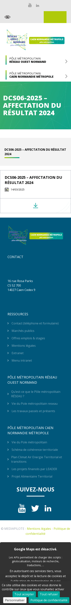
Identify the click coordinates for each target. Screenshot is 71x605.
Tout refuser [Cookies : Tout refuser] (49, 594)
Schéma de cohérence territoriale (35, 450)
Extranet (55, 17)
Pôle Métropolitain (35, 60)
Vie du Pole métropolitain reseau (35, 404)
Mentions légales (24, 346)
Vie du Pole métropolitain (29, 442)
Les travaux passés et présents (33, 411)
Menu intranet (22, 360)
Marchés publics (23, 331)
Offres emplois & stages (28, 338)
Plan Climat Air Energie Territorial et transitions (36, 459)
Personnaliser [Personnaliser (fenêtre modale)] (15, 600)
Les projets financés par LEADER (34, 469)
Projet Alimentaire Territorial (32, 476)
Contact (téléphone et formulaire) (35, 323)
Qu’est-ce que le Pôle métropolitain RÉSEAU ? (35, 394)
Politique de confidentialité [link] (48, 600)
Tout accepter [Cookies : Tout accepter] (24, 594)
